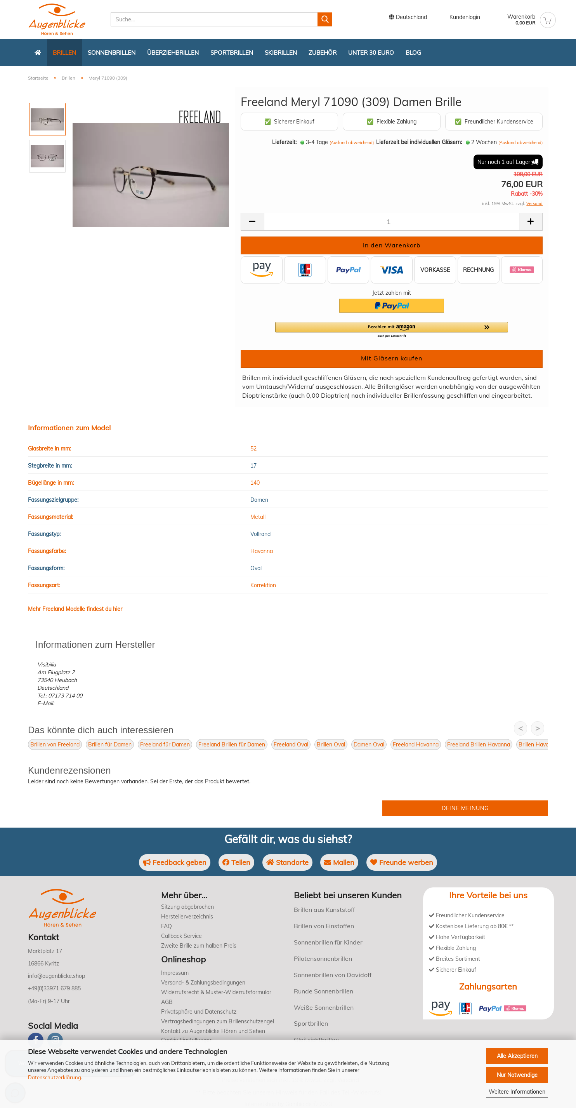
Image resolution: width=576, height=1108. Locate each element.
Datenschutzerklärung (54, 1077)
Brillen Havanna (538, 744)
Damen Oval (369, 744)
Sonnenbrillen (111, 52)
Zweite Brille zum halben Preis (198, 945)
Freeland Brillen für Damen (231, 744)
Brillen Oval (331, 744)
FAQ (166, 926)
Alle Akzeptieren (517, 1055)
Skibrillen (281, 52)
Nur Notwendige (517, 1074)
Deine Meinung (465, 808)
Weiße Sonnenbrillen (324, 1007)
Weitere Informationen (517, 1091)
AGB (167, 1001)
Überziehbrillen (173, 52)
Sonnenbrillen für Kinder (328, 942)
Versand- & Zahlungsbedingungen (203, 982)
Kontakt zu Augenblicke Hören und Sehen (213, 1031)
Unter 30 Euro (371, 52)
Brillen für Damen (110, 744)
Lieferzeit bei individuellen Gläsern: (419, 142)
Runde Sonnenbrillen (323, 991)
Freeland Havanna (416, 744)
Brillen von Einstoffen (324, 926)
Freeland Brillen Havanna (478, 744)
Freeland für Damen (165, 744)
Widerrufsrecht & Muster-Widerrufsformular (216, 992)
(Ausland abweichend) (352, 142)
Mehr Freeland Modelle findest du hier (75, 608)
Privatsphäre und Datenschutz (198, 1011)
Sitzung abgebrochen (187, 906)
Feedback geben (174, 862)
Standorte (287, 862)
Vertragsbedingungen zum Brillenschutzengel (217, 1021)
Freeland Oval (291, 744)
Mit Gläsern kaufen (391, 358)
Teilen (236, 862)
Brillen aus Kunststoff (324, 909)
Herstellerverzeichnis (187, 916)
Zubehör (323, 52)
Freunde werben (401, 862)
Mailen (339, 862)
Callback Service (181, 935)
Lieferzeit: (284, 142)
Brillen (64, 52)
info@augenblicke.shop (56, 975)
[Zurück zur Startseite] (38, 52)
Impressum (175, 972)
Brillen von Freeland (55, 744)
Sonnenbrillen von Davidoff (332, 975)
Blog (413, 52)
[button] (391, 330)
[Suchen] (324, 19)
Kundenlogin (459, 18)
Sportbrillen (231, 52)
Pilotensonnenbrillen (323, 958)
